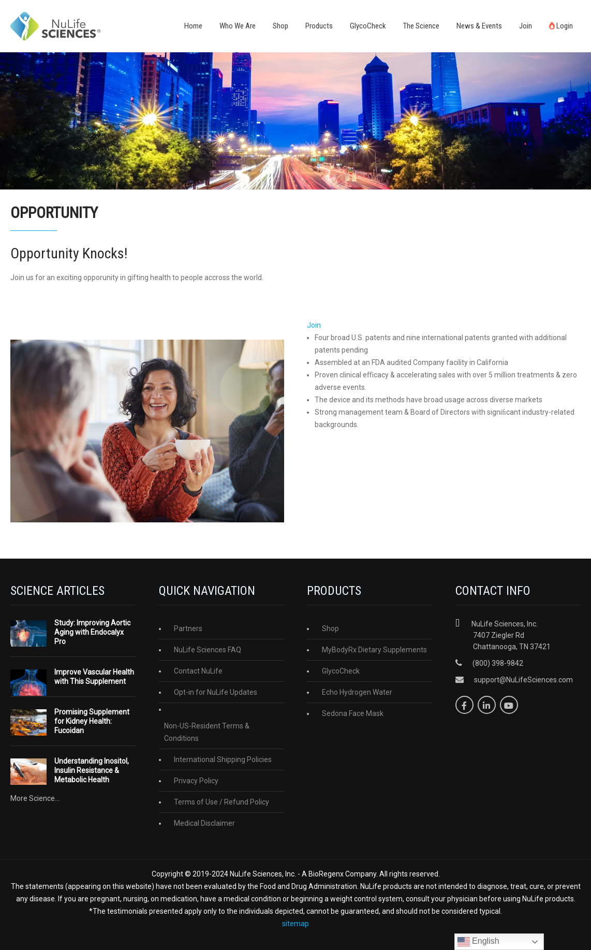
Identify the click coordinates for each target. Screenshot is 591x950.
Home (193, 26)
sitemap (295, 923)
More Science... (35, 798)
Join (525, 26)
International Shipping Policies (223, 759)
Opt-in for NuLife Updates (215, 692)
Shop (280, 26)
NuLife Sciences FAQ (207, 650)
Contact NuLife (198, 671)
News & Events (479, 26)
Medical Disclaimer (204, 823)
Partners (188, 628)
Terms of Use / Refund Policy (221, 802)
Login (561, 26)
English (478, 942)
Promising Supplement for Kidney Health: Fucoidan (91, 721)
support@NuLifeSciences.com (523, 680)
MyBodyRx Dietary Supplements (374, 650)
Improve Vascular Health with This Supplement (94, 676)
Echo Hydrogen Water (357, 692)
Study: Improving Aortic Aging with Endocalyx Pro (92, 632)
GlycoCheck (368, 26)
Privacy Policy (196, 781)
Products (319, 26)
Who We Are (237, 26)
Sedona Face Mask (352, 713)
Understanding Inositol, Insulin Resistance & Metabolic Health (91, 770)
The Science (421, 26)
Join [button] (314, 325)
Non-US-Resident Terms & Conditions (206, 732)
